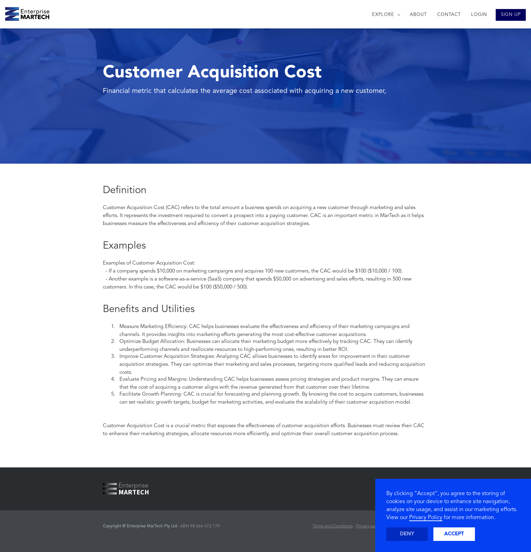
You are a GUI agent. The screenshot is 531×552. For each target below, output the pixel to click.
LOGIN (479, 14)
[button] (386, 15)
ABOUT (418, 14)
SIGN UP (511, 14)
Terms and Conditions (333, 526)
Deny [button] (407, 534)
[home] (25, 12)
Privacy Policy (425, 517)
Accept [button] (454, 534)
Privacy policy (368, 526)
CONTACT (449, 14)
